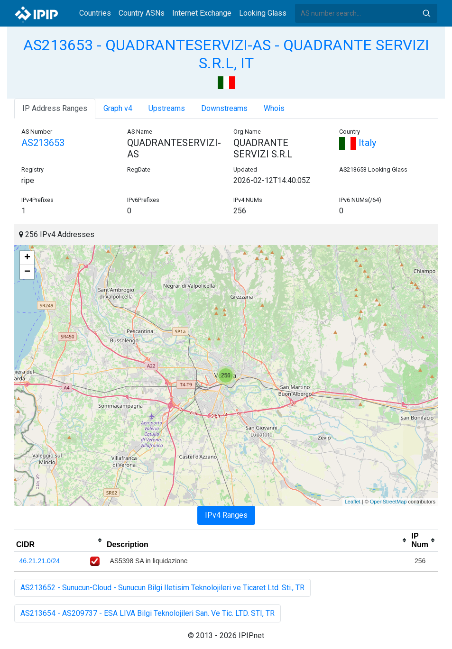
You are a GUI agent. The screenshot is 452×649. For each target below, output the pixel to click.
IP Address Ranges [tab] (54, 108)
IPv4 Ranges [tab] (226, 515)
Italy (357, 142)
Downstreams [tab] (224, 108)
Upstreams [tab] (166, 108)
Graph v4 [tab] (117, 108)
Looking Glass (262, 13)
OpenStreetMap (388, 501)
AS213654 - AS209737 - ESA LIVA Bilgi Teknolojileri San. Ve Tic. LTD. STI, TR (147, 613)
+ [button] (27, 258)
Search (426, 13)
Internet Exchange (201, 13)
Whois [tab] (274, 108)
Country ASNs (142, 13)
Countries (95, 13)
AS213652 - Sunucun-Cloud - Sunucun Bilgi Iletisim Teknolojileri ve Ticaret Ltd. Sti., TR (162, 587)
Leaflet (352, 501)
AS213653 (43, 142)
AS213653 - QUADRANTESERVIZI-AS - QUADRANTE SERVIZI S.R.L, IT (226, 54)
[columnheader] (59, 540)
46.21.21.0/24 (39, 561)
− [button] (27, 272)
